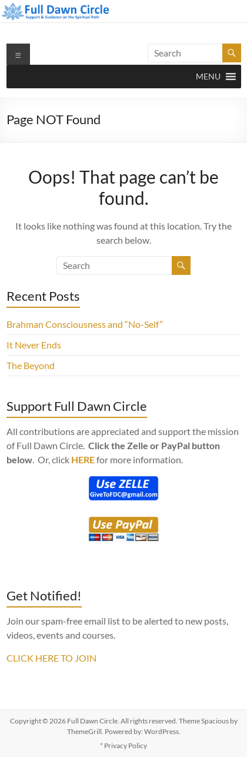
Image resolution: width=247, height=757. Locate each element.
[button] (208, 76)
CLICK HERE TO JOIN (51, 657)
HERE (83, 459)
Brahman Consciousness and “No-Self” (84, 324)
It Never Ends (33, 344)
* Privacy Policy (123, 745)
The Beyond (30, 365)
